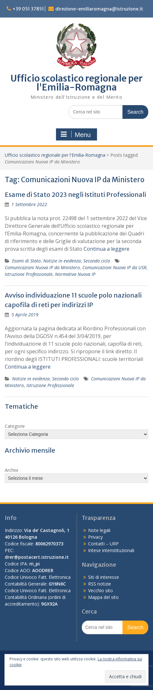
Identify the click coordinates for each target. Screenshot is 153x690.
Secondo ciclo (96, 261)
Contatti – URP (103, 544)
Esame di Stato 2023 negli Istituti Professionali (75, 194)
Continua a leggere (106, 248)
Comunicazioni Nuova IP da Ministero (42, 267)
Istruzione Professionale (28, 274)
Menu (76, 134)
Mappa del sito (103, 597)
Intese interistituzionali (111, 550)
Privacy (95, 537)
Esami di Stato (26, 261)
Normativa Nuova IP (75, 274)
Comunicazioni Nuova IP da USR (114, 267)
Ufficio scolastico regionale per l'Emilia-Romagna (76, 83)
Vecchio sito (100, 590)
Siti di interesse (103, 577)
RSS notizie (99, 584)
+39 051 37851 (28, 9)
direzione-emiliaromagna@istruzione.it (99, 9)
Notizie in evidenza (62, 261)
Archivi (11, 470)
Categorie (15, 426)
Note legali (99, 530)
